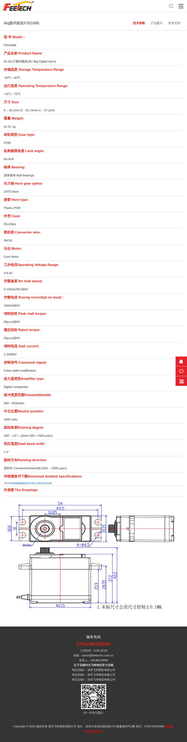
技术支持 (174, 23)
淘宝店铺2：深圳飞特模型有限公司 (93, 674)
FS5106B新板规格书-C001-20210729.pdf (29, 483)
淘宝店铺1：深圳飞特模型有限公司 (93, 669)
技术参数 (139, 23)
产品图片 (157, 23)
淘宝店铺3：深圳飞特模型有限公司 (93, 679)
